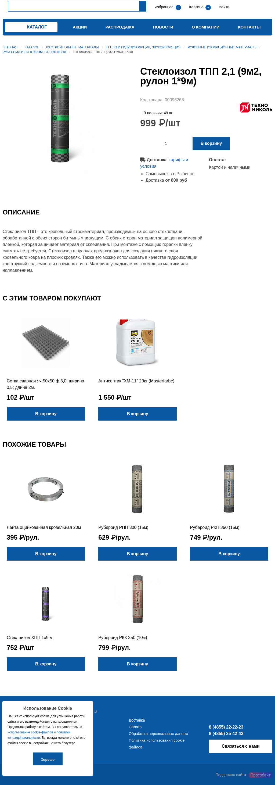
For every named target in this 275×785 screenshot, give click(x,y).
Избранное (163, 7)
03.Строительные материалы (72, 47)
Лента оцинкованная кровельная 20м (44, 527)
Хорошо (48, 760)
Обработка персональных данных (158, 734)
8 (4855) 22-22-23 (226, 727)
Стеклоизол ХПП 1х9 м (30, 637)
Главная (10, 47)
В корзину (211, 143)
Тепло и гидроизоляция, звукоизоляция (143, 47)
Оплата (135, 727)
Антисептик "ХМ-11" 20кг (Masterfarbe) (136, 381)
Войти (223, 7)
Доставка (137, 720)
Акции (80, 27)
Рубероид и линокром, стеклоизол (34, 52)
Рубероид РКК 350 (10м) (122, 637)
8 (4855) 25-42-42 (226, 733)
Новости (163, 27)
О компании (205, 27)
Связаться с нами (240, 746)
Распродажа (120, 27)
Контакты (249, 27)
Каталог (32, 47)
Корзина (196, 7)
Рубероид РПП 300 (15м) (123, 527)
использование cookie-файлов (30, 732)
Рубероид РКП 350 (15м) (215, 527)
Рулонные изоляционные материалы (222, 47)
